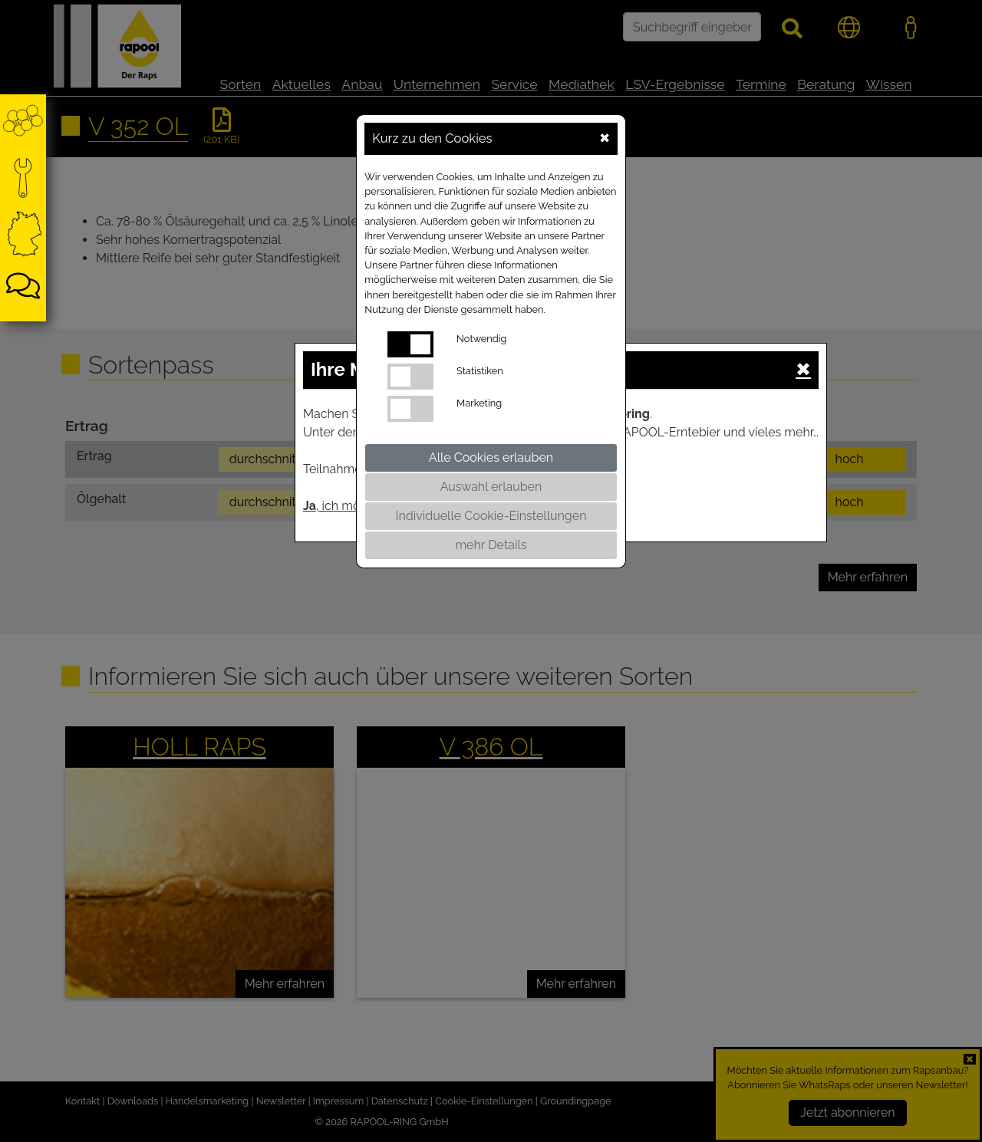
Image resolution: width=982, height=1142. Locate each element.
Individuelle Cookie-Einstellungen (491, 515)
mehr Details (490, 545)
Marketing (479, 403)
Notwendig (481, 338)
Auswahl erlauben (491, 486)
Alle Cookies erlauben (491, 457)
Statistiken (479, 371)
